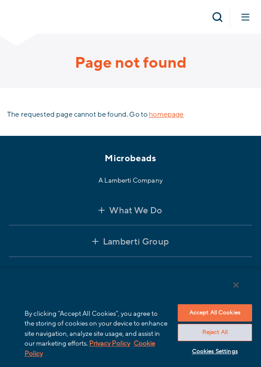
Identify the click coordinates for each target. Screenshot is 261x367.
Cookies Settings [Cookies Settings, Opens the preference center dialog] (215, 351)
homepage (166, 114)
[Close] (236, 285)
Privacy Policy (109, 343)
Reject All (215, 332)
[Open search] (217, 17)
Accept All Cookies (215, 313)
